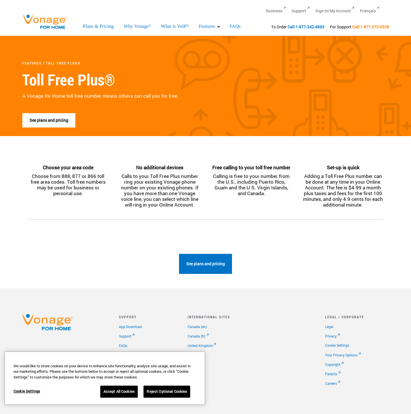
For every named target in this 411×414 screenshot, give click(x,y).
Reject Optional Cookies (167, 391)
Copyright (332, 364)
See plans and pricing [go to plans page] (49, 120)
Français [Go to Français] (368, 10)
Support (125, 336)
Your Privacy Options (341, 355)
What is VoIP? (175, 26)
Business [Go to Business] (274, 10)
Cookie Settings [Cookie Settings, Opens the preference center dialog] (26, 391)
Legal (329, 326)
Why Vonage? (137, 26)
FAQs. (123, 345)
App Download (130, 326)
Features (207, 26)
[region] (105, 378)
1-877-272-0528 (374, 27)
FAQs (235, 26)
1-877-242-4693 (310, 27)
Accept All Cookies (119, 391)
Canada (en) (197, 326)
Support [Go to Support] (299, 10)
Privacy (331, 336)
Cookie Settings (337, 345)
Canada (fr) (196, 336)
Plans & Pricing (98, 26)
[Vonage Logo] (47, 28)
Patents (331, 374)
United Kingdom (200, 345)
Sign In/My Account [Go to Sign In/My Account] (333, 10)
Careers (331, 383)
